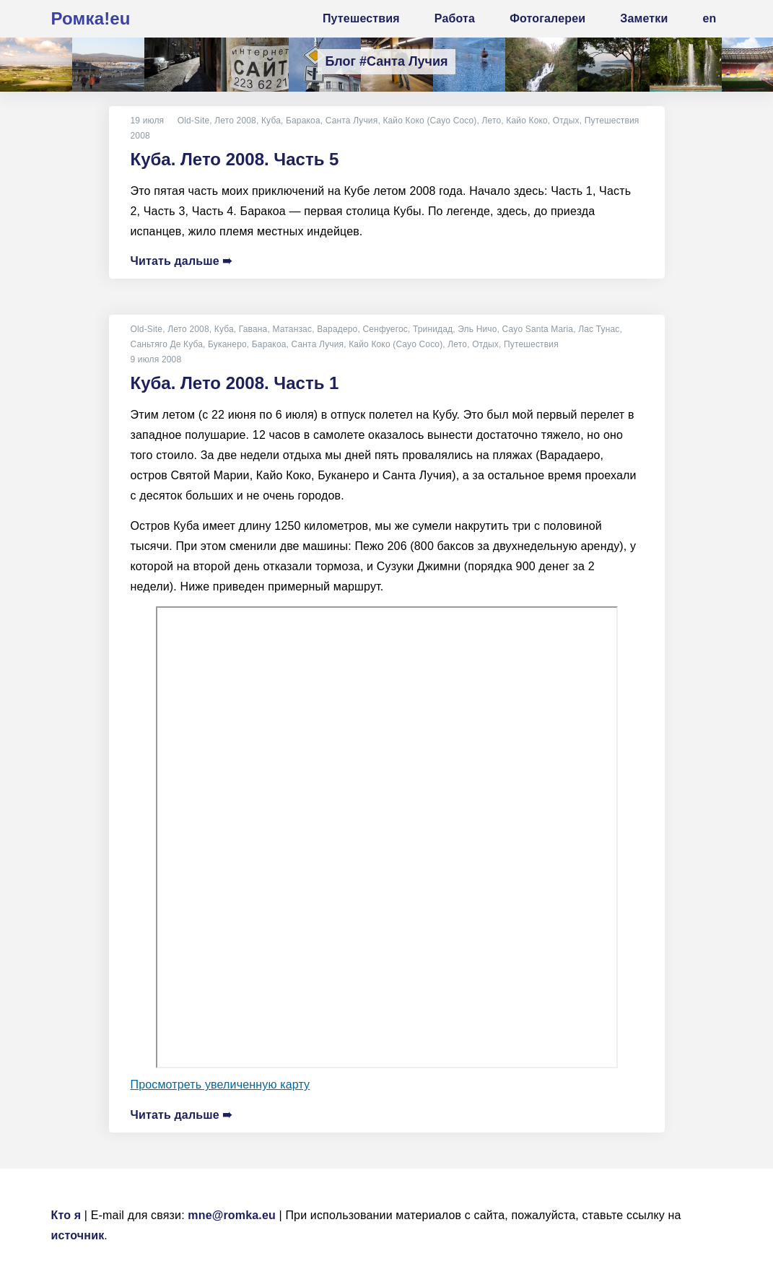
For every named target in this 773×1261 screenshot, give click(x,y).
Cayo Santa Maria (538, 329)
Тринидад (433, 329)
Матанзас (293, 329)
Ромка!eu (91, 18)
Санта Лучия (352, 120)
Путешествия (612, 120)
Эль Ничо (477, 329)
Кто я (66, 1215)
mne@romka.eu (232, 1215)
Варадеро (337, 329)
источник (78, 1235)
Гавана (253, 329)
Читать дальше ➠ (181, 261)
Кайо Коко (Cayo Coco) (429, 120)
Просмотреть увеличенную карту (220, 1084)
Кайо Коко (527, 120)
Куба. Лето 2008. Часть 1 (235, 383)
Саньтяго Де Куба (167, 344)
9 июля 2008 (156, 359)
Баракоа (303, 120)
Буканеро (227, 344)
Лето (491, 120)
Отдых (566, 120)
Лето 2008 (235, 120)
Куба (271, 120)
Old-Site (194, 120)
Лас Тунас (598, 329)
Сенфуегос (385, 329)
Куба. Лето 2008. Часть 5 (235, 159)
